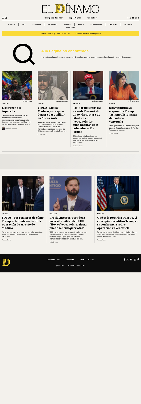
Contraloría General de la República (87, 33)
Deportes (113, 24)
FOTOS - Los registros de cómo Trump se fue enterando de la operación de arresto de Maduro (23, 222)
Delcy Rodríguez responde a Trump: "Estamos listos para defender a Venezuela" (123, 114)
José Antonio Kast (63, 33)
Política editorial (87, 260)
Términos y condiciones (76, 265)
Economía (36, 24)
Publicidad (60, 265)
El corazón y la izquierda (11, 109)
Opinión (67, 24)
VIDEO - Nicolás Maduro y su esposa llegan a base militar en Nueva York (51, 112)
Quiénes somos (53, 260)
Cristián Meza (42, 134)
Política (11, 24)
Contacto (70, 260)
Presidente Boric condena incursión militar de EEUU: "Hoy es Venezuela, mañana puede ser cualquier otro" (68, 222)
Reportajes (53, 24)
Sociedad (128, 24)
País (24, 24)
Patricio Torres (77, 146)
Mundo (81, 24)
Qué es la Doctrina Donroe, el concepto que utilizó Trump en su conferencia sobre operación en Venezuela (117, 222)
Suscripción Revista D (53, 17)
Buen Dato (70, 27)
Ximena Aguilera (46, 33)
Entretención (96, 24)
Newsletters (92, 17)
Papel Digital (75, 17)
